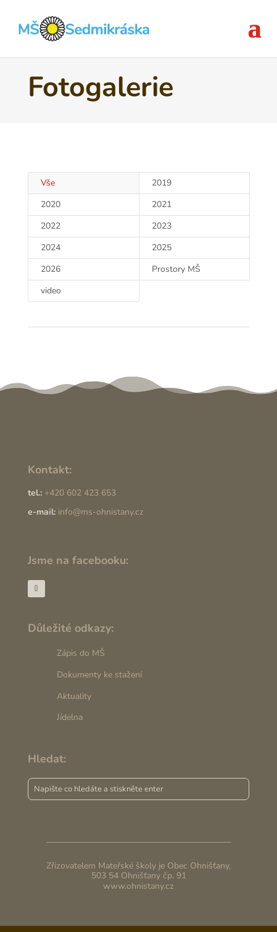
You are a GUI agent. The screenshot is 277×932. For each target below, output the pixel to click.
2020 (50, 204)
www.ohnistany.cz (138, 886)
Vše (48, 183)
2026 (50, 269)
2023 (162, 226)
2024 (50, 247)
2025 (162, 247)
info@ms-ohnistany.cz (101, 512)
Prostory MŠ (176, 269)
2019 (162, 183)
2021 (162, 204)
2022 (50, 226)
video (51, 290)
